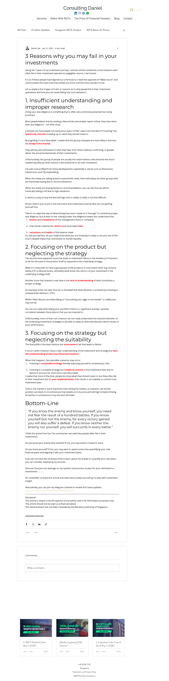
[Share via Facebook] (26, 524)
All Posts (21, 30)
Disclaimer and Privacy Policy (84, 672)
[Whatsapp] (87, 13)
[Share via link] (46, 524)
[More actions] (117, 48)
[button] (124, 30)
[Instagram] (79, 13)
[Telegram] (83, 13)
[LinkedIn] (75, 13)
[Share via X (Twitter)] (33, 524)
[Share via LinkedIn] (39, 524)
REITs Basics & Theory (98, 30)
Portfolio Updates (40, 30)
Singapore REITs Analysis (68, 30)
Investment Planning (34, 516)
